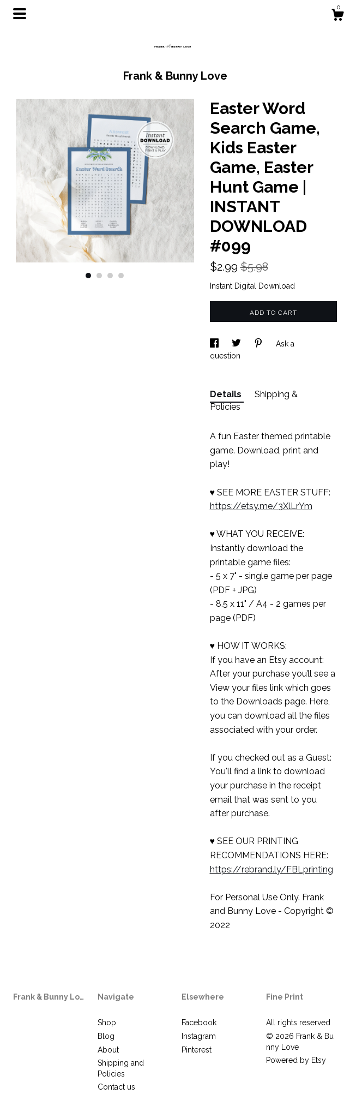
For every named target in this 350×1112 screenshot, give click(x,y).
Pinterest (197, 1049)
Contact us (116, 1087)
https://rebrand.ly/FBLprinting (271, 869)
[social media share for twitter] (237, 343)
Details (227, 394)
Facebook (199, 1022)
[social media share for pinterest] (259, 343)
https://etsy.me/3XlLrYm (261, 506)
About (108, 1049)
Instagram (199, 1036)
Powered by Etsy (296, 1060)
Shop (107, 1022)
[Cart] (337, 16)
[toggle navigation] (19, 13)
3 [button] (110, 275)
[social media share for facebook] (215, 343)
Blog (106, 1036)
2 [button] (99, 275)
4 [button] (121, 275)
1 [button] (88, 275)
